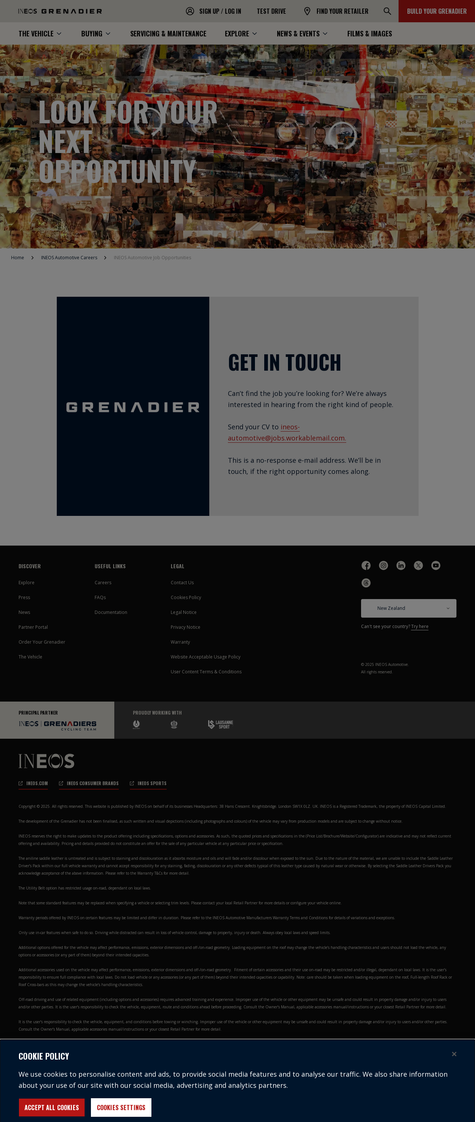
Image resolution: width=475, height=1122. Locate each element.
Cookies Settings (121, 1112)
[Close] (454, 1059)
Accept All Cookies (51, 1112)
